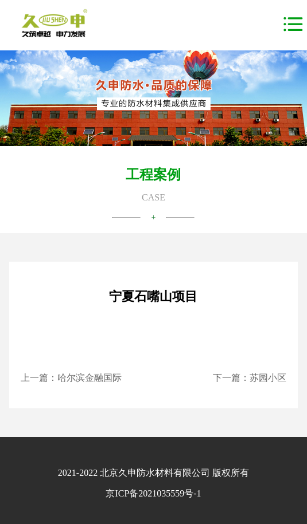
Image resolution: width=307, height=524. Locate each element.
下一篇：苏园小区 (249, 378)
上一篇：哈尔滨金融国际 (71, 378)
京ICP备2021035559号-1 (153, 493)
